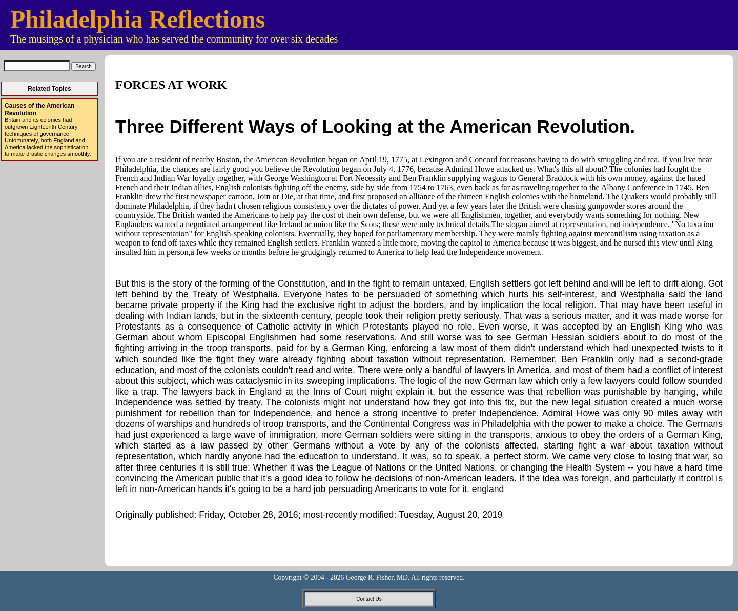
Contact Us (368, 599)
